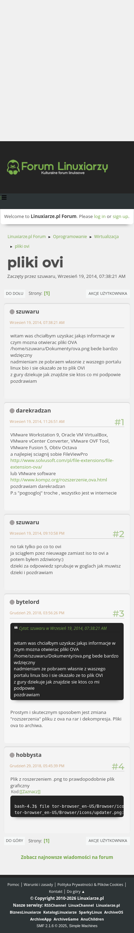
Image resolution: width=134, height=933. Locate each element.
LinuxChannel (81, 905)
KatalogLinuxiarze (60, 912)
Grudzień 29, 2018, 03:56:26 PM (37, 612)
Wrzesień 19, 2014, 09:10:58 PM (37, 533)
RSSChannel (55, 905)
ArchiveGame (66, 919)
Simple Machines (83, 926)
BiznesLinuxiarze (25, 912)
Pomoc (13, 884)
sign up (120, 216)
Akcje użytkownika (108, 293)
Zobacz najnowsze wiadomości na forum (67, 857)
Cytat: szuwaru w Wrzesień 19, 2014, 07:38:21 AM (63, 628)
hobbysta (28, 755)
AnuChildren (92, 919)
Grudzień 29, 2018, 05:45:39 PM (37, 765)
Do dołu (14, 293)
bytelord (27, 602)
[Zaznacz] (30, 792)
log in (100, 216)
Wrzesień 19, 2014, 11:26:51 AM (37, 421)
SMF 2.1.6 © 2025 (52, 926)
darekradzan (33, 410)
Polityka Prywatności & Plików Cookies (90, 884)
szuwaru (27, 311)
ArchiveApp (40, 919)
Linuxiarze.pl (108, 905)
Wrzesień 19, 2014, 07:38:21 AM (37, 322)
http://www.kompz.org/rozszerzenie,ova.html (58, 480)
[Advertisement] (67, 70)
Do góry (14, 840)
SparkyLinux (90, 912)
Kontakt (56, 891)
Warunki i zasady (38, 884)
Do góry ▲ (76, 891)
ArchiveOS (113, 912)
